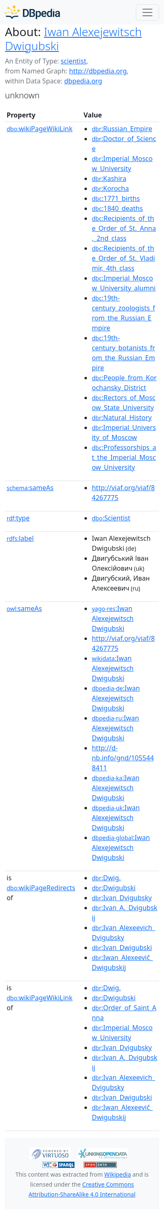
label (20, 538)
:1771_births (116, 198)
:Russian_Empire (122, 128)
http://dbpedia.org (98, 71)
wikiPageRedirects (41, 887)
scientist (73, 61)
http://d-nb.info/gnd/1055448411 (123, 757)
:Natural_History (122, 417)
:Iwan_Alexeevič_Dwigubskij (122, 962)
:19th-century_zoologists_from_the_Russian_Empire (123, 312)
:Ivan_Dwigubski (122, 947)
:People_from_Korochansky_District (124, 382)
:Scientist (111, 518)
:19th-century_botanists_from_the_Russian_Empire (123, 352)
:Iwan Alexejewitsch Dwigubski (113, 618)
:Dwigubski (114, 887)
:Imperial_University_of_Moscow (124, 432)
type (18, 518)
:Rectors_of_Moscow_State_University (124, 402)
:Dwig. (106, 877)
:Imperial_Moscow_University (122, 163)
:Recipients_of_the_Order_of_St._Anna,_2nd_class (124, 228)
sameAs (30, 487)
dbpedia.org (83, 80)
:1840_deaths (117, 208)
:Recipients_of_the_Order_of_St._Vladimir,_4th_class (123, 258)
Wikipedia (117, 1174)
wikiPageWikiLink (39, 128)
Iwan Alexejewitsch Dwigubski (73, 39)
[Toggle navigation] (147, 12)
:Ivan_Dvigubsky (122, 897)
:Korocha (110, 188)
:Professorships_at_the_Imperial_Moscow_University (124, 457)
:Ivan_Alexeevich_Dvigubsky (123, 932)
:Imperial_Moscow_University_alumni (124, 283)
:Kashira (109, 178)
